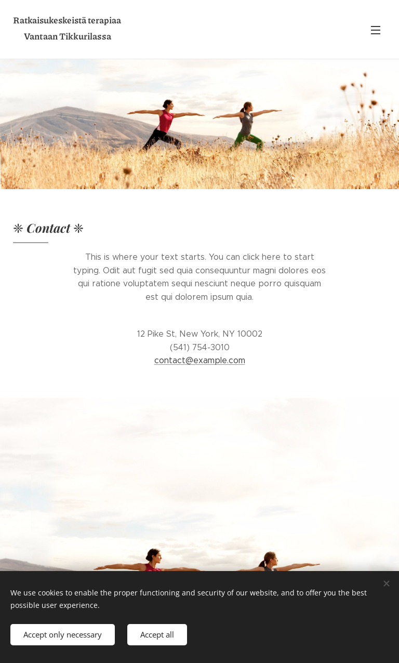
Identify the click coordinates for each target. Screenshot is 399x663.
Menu (375, 30)
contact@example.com (199, 360)
